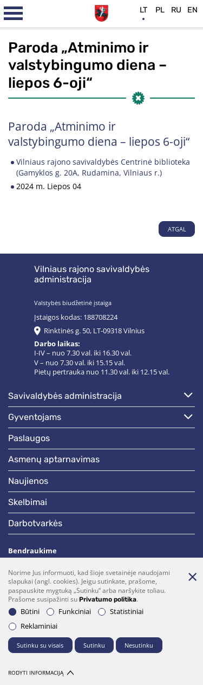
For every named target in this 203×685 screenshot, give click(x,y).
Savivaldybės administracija (65, 396)
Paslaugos (29, 438)
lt (143, 10)
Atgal (177, 229)
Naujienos (28, 481)
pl (160, 10)
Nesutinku (139, 645)
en (192, 10)
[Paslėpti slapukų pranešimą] (192, 576)
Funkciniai (69, 611)
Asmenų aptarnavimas (54, 459)
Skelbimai (27, 502)
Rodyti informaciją (41, 672)
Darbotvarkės (35, 523)
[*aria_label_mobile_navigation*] (13, 13)
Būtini (24, 611)
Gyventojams (34, 417)
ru (176, 10)
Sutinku (94, 645)
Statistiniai (120, 611)
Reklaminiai (33, 626)
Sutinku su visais (40, 645)
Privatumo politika (107, 599)
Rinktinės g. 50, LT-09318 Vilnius (94, 330)
